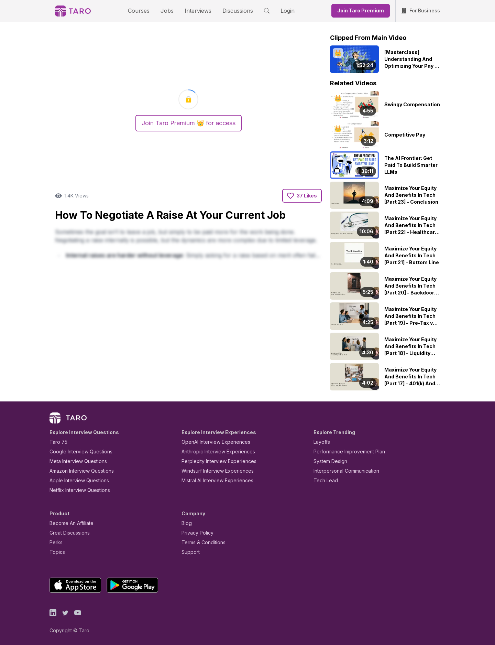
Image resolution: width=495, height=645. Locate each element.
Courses (145, 10)
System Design (328, 461)
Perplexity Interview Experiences (214, 461)
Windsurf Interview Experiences (213, 470)
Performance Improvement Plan (344, 451)
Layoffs (321, 441)
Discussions (232, 10)
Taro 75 (57, 441)
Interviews (197, 10)
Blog (186, 523)
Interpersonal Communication (342, 470)
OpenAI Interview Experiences (211, 441)
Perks (55, 542)
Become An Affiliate (69, 523)
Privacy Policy (196, 532)
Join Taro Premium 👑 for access (188, 123)
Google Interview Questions (77, 451)
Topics (56, 552)
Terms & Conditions (201, 542)
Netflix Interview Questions (76, 490)
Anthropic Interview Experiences (213, 451)
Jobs (169, 10)
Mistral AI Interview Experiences (214, 480)
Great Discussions (67, 532)
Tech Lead (323, 480)
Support (189, 552)
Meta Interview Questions (74, 461)
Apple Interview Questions (75, 480)
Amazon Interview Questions (78, 470)
